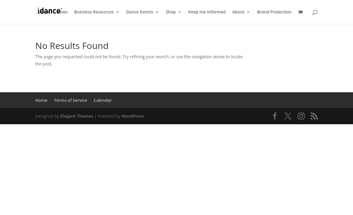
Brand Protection (274, 12)
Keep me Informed (207, 12)
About (238, 12)
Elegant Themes (76, 116)
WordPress (133, 116)
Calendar (103, 100)
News (61, 12)
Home (44, 12)
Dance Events (139, 12)
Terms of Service (70, 100)
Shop (171, 12)
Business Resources (93, 12)
